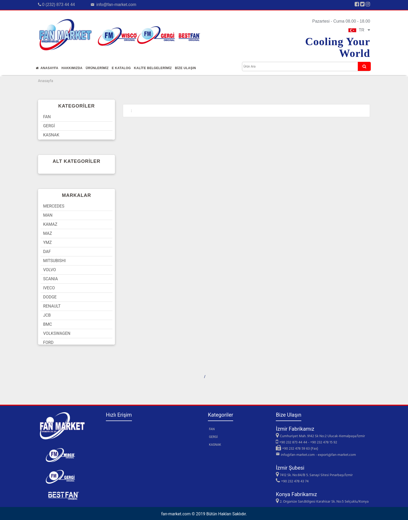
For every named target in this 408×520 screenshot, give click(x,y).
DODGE (50, 297)
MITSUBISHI (54, 260)
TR (359, 30)
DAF (47, 251)
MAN (48, 215)
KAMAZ (50, 224)
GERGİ (49, 125)
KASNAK (51, 134)
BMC (47, 324)
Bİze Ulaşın (185, 68)
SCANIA (50, 278)
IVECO (49, 287)
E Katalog (121, 68)
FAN (47, 116)
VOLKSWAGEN (57, 333)
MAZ (47, 233)
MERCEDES (54, 206)
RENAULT (52, 306)
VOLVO (49, 269)
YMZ (47, 242)
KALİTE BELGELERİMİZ (153, 68)
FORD (48, 342)
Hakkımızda (71, 68)
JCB (47, 315)
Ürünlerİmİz (97, 68)
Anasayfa (47, 68)
